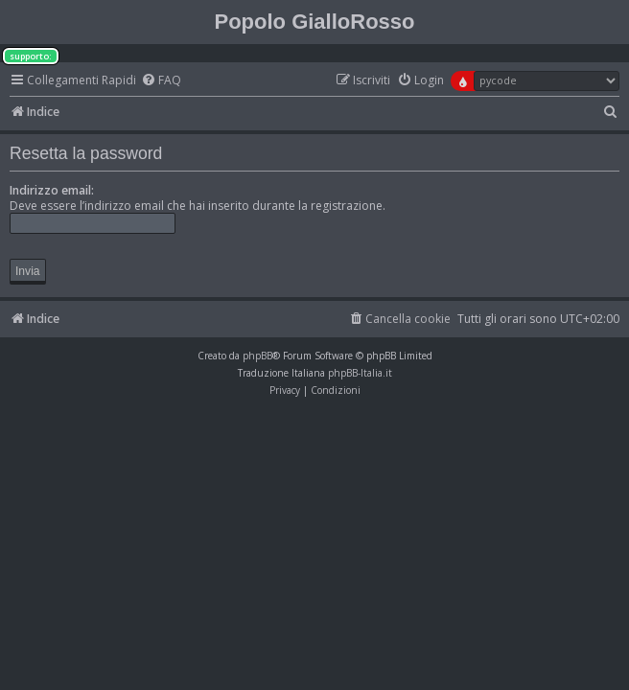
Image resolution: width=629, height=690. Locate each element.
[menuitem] (161, 81)
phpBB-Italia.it (360, 373)
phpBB (257, 355)
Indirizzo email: (52, 190)
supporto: (31, 56)
